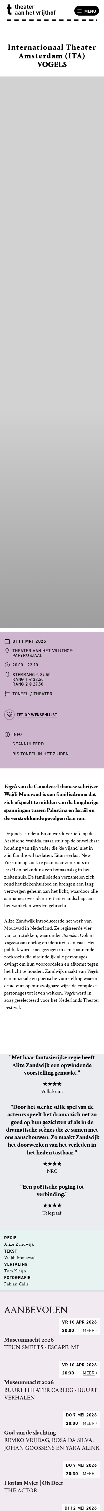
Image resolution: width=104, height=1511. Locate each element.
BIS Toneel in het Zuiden (40, 754)
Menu (86, 11)
